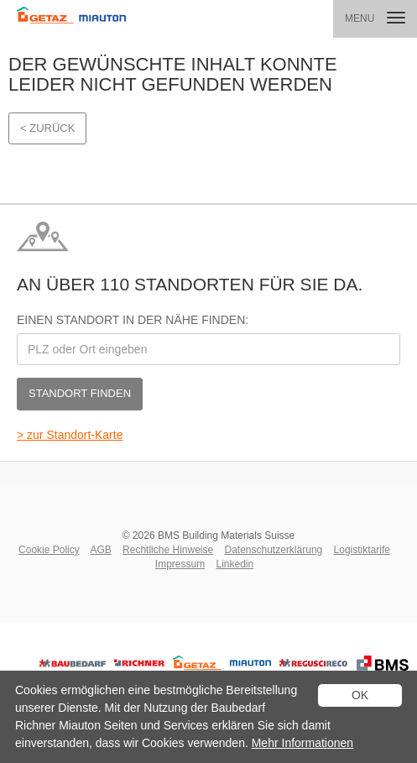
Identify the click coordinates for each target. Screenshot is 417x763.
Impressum (180, 564)
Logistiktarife (362, 550)
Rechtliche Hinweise (167, 550)
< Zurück (47, 128)
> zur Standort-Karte (69, 435)
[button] (375, 19)
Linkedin (234, 564)
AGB (100, 550)
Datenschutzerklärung (274, 550)
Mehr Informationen (302, 743)
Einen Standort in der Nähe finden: (132, 320)
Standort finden (80, 393)
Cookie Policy (49, 550)
